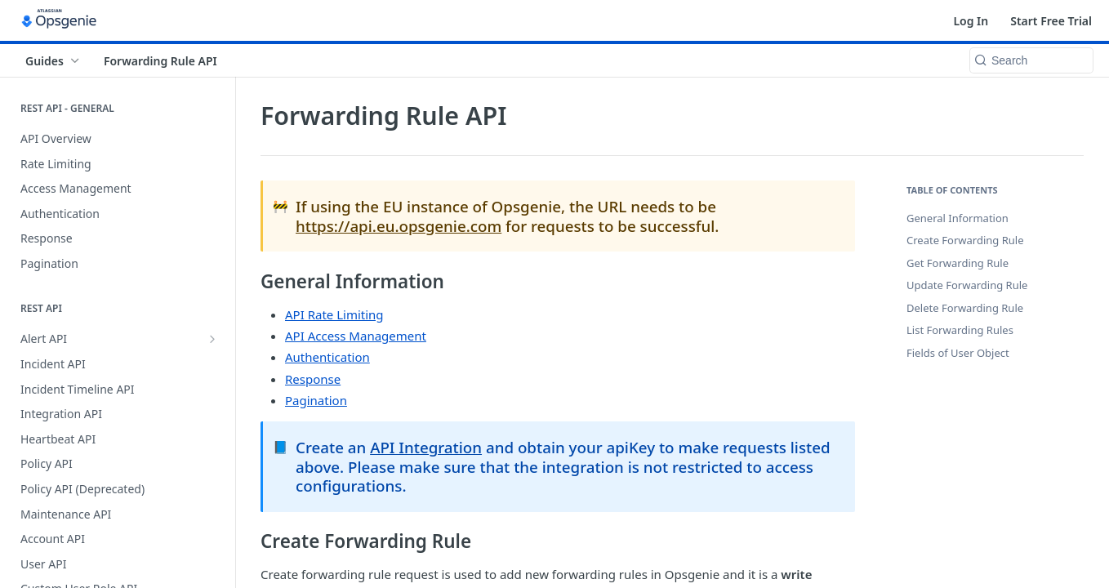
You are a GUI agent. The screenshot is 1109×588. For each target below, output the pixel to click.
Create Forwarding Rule (965, 240)
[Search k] (1031, 60)
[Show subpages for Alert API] (212, 338)
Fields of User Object (957, 352)
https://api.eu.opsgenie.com (398, 226)
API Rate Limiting (334, 314)
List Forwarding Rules (959, 330)
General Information (957, 218)
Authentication (327, 357)
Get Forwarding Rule (957, 263)
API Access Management (355, 335)
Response (313, 379)
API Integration (426, 447)
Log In (970, 21)
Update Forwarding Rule (966, 285)
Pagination (316, 400)
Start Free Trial (1051, 21)
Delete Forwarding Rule (964, 308)
